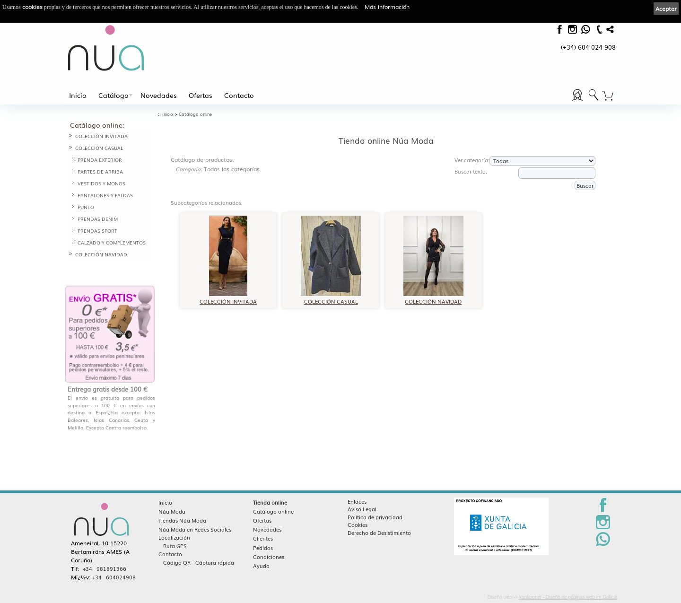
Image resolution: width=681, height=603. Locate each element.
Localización (174, 537)
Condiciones (268, 556)
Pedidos (263, 547)
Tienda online (270, 502)
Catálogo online (195, 114)
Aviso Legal (362, 509)
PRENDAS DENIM (98, 218)
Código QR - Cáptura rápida (198, 562)
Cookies (357, 524)
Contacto (239, 95)
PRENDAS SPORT (97, 230)
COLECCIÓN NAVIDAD (101, 254)
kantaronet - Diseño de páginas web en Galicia (568, 597)
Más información (387, 6)
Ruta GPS (175, 546)
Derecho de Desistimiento (379, 532)
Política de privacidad (375, 517)
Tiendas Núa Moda (182, 520)
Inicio (78, 95)
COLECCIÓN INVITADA (101, 136)
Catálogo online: (97, 125)
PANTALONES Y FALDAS (105, 195)
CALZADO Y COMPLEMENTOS (112, 242)
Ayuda (261, 565)
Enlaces (357, 501)
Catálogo (113, 95)
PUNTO (86, 206)
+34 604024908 (114, 577)
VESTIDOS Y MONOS (101, 183)
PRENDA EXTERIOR (100, 159)
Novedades (158, 95)
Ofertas (200, 95)
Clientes (263, 538)
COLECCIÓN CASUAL (99, 147)
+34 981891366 (104, 568)
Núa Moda (171, 511)
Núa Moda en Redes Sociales (194, 529)
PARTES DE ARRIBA (100, 171)
